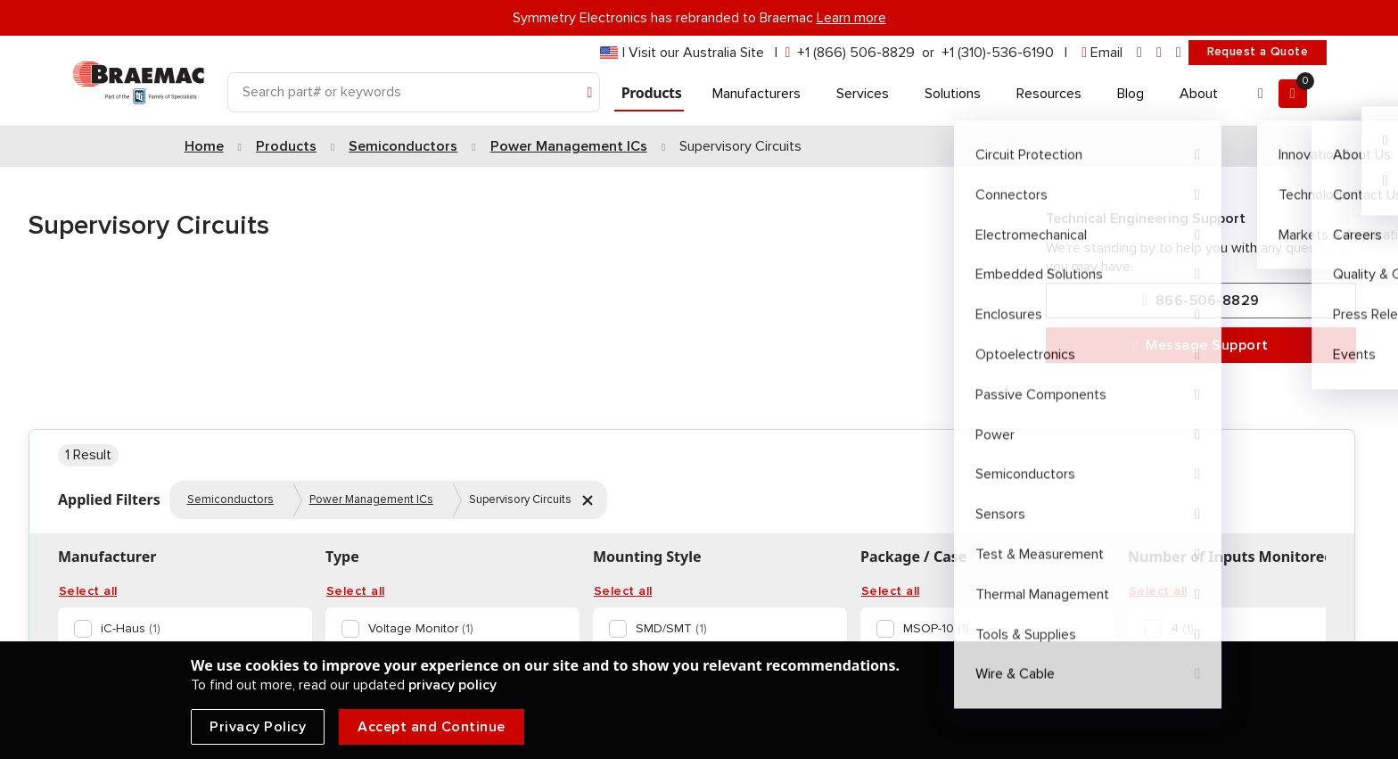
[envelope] (1102, 53)
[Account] (1260, 93)
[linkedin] (1139, 53)
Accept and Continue (432, 727)
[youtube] (1178, 53)
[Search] (413, 92)
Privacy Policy (258, 727)
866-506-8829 (1200, 301)
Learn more (851, 18)
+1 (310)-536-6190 (998, 53)
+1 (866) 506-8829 (856, 53)
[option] (181, 628)
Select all (88, 591)
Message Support (1201, 345)
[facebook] (1159, 53)
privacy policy (452, 685)
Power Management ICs (371, 499)
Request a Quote (1257, 51)
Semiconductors (230, 499)
